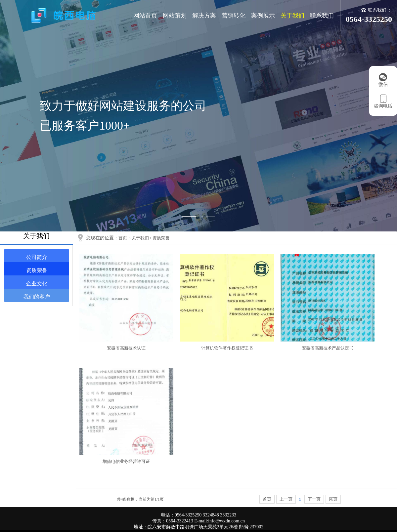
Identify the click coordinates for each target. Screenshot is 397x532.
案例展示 (263, 15)
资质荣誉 (36, 270)
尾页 (333, 499)
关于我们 (292, 15)
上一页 (286, 499)
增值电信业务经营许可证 (126, 461)
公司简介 (36, 257)
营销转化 (233, 15)
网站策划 (175, 15)
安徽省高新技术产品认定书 (327, 348)
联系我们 (322, 15)
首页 (122, 237)
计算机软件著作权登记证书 (227, 348)
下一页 (314, 499)
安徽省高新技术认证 (126, 348)
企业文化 (36, 283)
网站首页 (145, 15)
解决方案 (204, 15)
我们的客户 (36, 297)
